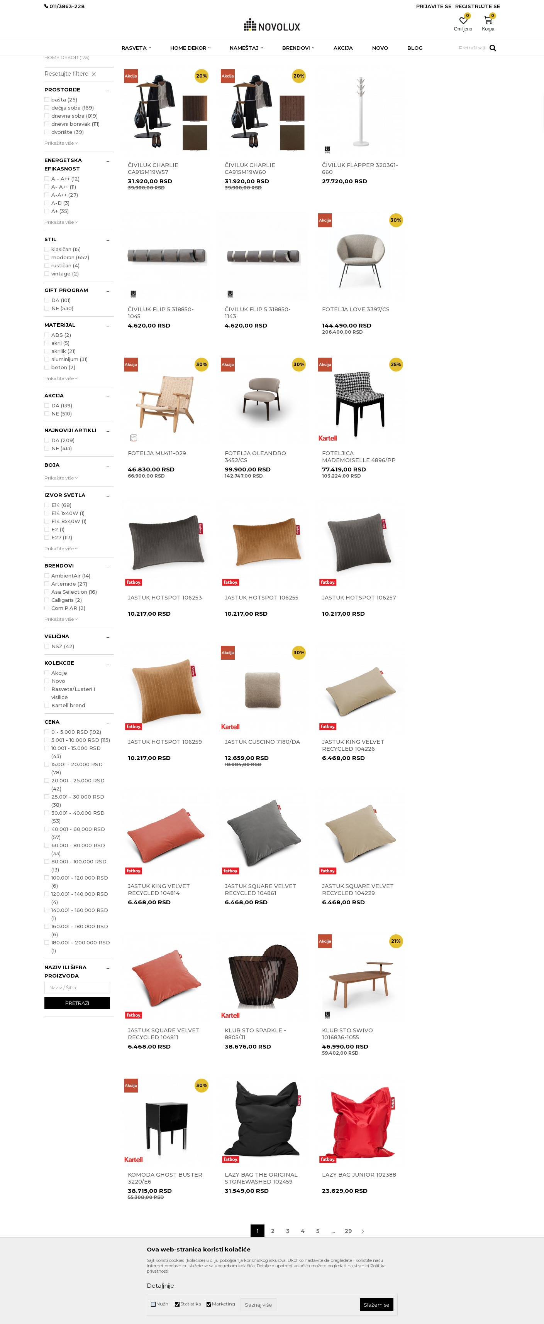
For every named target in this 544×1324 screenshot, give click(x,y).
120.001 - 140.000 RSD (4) (79, 954)
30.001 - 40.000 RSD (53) (78, 873)
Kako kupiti (289, 1196)
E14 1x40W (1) (68, 569)
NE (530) (62, 364)
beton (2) (63, 423)
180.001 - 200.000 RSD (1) (80, 1002)
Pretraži (77, 1059)
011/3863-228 (91, 1159)
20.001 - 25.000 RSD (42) (78, 840)
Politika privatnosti (297, 1142)
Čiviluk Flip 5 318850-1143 (161, 367)
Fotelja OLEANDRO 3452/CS (448, 367)
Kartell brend (68, 761)
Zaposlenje (172, 1163)
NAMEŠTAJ (62, 105)
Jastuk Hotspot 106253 (261, 507)
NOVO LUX (57, 61)
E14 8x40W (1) (68, 577)
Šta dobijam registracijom (305, 1217)
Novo (58, 737)
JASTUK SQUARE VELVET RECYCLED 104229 (260, 798)
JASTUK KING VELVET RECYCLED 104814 (448, 654)
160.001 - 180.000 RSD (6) (79, 986)
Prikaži (411, 72)
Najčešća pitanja (294, 1228)
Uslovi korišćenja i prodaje (304, 1131)
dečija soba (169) (72, 163)
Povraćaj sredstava (297, 1174)
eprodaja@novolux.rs (68, 1169)
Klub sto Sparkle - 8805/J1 (448, 798)
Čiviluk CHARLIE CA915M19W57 (153, 224)
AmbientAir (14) (70, 631)
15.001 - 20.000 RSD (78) (77, 824)
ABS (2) (61, 391)
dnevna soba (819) (74, 172)
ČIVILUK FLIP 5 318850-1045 (450, 224)
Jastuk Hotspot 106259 (165, 650)
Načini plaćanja (293, 1185)
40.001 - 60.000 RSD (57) (78, 889)
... (333, 994)
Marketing (223, 1304)
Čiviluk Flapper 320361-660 (359, 224)
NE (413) (61, 504)
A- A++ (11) (63, 243)
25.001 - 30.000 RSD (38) (77, 856)
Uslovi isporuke (292, 1206)
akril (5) (60, 399)
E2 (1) (57, 585)
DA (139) (61, 461)
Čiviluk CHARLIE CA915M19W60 (249, 224)
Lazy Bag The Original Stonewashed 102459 (357, 941)
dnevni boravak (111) (75, 180)
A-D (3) (60, 259)
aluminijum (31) (69, 415)
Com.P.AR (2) (68, 664)
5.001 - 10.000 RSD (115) (80, 796)
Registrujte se (477, 6)
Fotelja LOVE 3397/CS (258, 363)
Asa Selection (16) (74, 648)
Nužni (162, 1304)
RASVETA (62, 97)
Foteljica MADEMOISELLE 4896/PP (165, 511)
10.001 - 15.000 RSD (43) (76, 808)
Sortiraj (332, 72)
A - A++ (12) (65, 234)
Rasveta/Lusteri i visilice (73, 749)
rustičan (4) (65, 321)
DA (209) (63, 496)
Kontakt (169, 1142)
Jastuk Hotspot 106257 (454, 507)
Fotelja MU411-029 (350, 363)
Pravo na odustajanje (299, 1163)
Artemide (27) (69, 640)
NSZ (62, 702)
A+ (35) (60, 267)
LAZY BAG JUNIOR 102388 (454, 937)
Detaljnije (160, 1285)
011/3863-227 (59, 1159)
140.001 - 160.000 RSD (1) (79, 970)
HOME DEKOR (67, 113)
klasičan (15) (66, 305)
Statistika (190, 1304)
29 (348, 994)
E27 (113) (61, 593)
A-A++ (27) (64, 251)
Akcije (59, 729)
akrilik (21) (63, 407)
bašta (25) (64, 155)
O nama (169, 1131)
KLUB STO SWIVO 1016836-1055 (153, 941)
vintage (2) (65, 329)
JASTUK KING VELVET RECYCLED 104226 (352, 654)
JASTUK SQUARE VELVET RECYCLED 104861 (164, 798)
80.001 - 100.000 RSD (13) (79, 921)
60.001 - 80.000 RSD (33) (78, 905)
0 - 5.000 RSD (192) (76, 788)
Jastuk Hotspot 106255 (358, 507)
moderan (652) (70, 313)
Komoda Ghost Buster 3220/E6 (261, 941)
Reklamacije (289, 1152)
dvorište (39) (67, 188)
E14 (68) (61, 561)
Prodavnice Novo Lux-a (186, 1152)
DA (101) (61, 356)
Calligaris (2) (66, 656)
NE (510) (61, 469)
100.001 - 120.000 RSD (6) (79, 938)
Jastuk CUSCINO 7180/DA (262, 650)
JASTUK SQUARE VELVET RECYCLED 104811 (357, 798)
